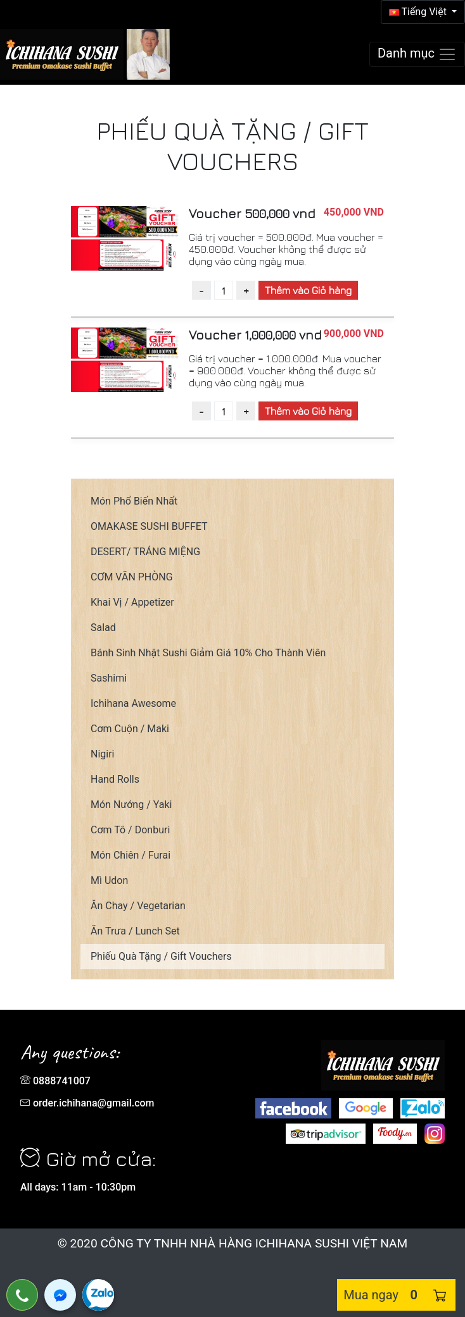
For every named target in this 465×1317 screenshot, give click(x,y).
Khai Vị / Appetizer (132, 602)
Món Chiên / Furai (130, 855)
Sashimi (109, 678)
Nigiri (103, 754)
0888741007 (62, 1081)
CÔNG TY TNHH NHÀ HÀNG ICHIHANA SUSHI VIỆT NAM (253, 1243)
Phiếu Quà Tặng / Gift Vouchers (161, 956)
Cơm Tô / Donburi (130, 830)
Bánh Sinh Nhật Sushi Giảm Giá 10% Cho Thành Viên (208, 653)
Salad (103, 628)
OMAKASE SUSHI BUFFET (149, 526)
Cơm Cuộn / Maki (130, 729)
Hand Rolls (115, 779)
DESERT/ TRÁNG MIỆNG (145, 552)
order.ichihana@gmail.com (94, 1103)
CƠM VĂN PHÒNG (132, 577)
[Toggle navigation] (417, 54)
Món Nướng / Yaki (131, 805)
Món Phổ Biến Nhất (134, 501)
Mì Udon (109, 880)
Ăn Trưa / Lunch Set (135, 931)
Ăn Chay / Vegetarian (138, 906)
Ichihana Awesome (133, 703)
